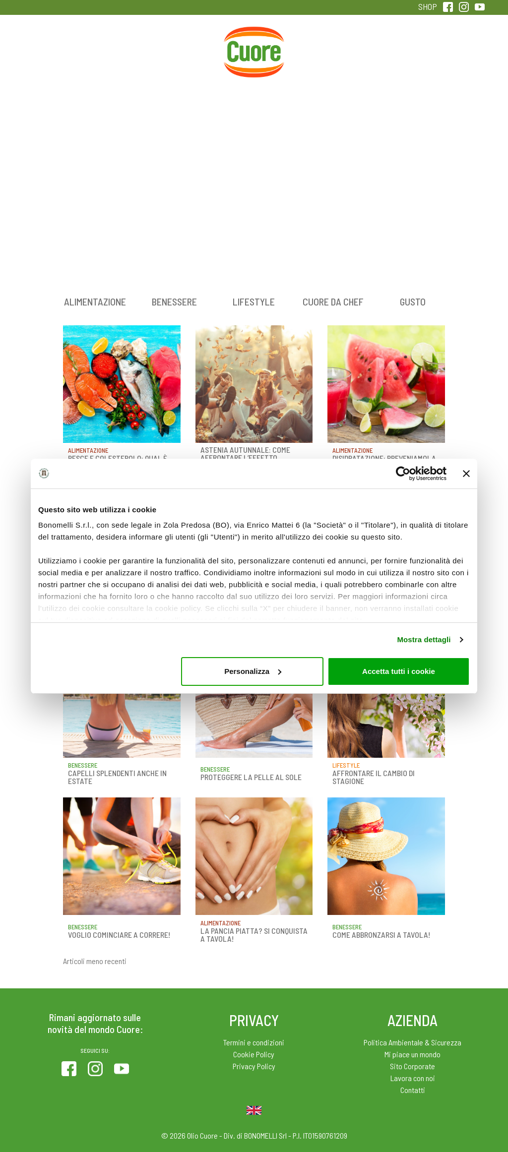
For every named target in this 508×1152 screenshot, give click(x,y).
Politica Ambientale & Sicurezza (412, 1042)
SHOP (427, 6)
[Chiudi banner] (466, 473)
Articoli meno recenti (95, 961)
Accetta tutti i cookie (398, 671)
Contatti (412, 1089)
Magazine (320, 48)
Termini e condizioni (253, 1042)
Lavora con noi (412, 1078)
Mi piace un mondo (412, 1054)
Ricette (188, 48)
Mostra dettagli (423, 639)
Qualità (386, 48)
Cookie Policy (253, 1054)
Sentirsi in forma (452, 55)
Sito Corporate (412, 1066)
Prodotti (56, 48)
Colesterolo (122, 48)
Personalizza (252, 671)
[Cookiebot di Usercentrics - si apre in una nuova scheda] (403, 473)
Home (254, 37)
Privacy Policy (254, 1066)
